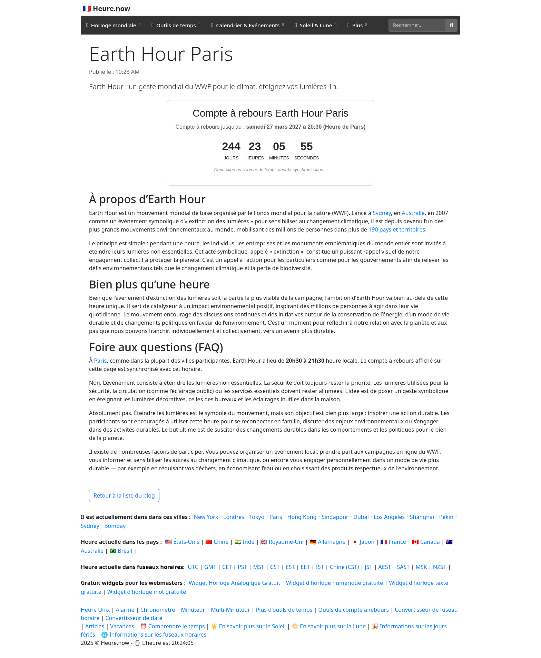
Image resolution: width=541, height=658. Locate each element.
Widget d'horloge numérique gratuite (334, 583)
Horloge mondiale (111, 25)
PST (242, 567)
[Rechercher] (417, 25)
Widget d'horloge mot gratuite (146, 592)
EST (290, 567)
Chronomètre (157, 609)
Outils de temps (173, 25)
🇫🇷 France (393, 542)
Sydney (382, 213)
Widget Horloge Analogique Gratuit (234, 583)
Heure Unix (95, 609)
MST (258, 567)
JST (368, 567)
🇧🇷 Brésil (120, 550)
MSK (421, 567)
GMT (210, 567)
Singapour (335, 517)
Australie (413, 213)
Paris (100, 360)
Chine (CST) (344, 567)
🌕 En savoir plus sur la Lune (329, 626)
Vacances (122, 626)
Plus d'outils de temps (285, 609)
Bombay (115, 526)
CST (275, 567)
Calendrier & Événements (245, 25)
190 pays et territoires (396, 229)
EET (305, 567)
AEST (384, 567)
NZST (439, 567)
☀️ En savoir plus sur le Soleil (248, 626)
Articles (94, 626)
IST (320, 567)
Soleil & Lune (313, 25)
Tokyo (257, 517)
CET (227, 567)
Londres (233, 517)
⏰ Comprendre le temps (172, 626)
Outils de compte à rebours (354, 609)
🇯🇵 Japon (363, 542)
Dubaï (361, 517)
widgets (113, 583)
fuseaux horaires (160, 567)
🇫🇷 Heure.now (106, 8)
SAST (403, 567)
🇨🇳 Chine (216, 542)
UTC (193, 567)
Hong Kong (302, 517)
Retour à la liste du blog (124, 495)
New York (206, 517)
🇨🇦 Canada (426, 542)
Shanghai (422, 517)
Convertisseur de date (133, 618)
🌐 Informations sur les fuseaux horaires (153, 634)
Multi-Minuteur (230, 609)
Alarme (125, 609)
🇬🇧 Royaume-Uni (282, 542)
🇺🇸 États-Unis (182, 542)
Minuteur (193, 609)
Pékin (446, 517)
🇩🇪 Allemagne (327, 542)
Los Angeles (389, 517)
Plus (355, 25)
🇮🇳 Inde (244, 542)
